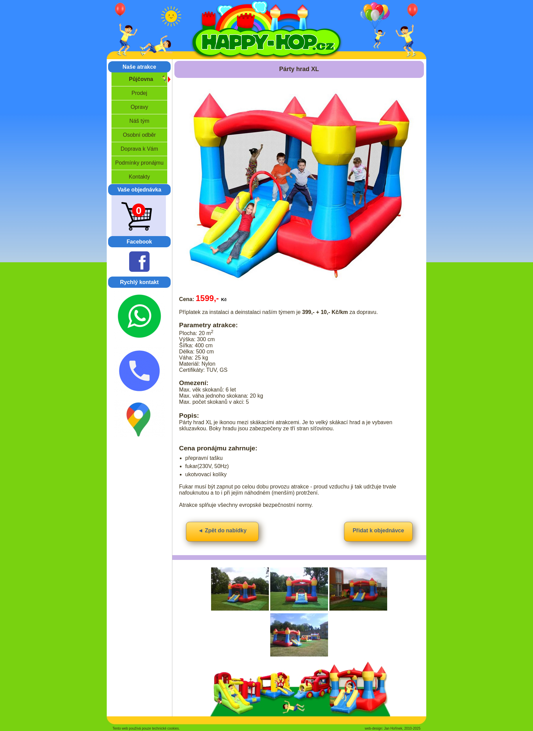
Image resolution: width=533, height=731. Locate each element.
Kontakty (139, 177)
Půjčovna (141, 79)
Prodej (139, 93)
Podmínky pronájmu (139, 163)
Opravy (139, 107)
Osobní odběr (139, 135)
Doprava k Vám (139, 149)
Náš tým (140, 121)
